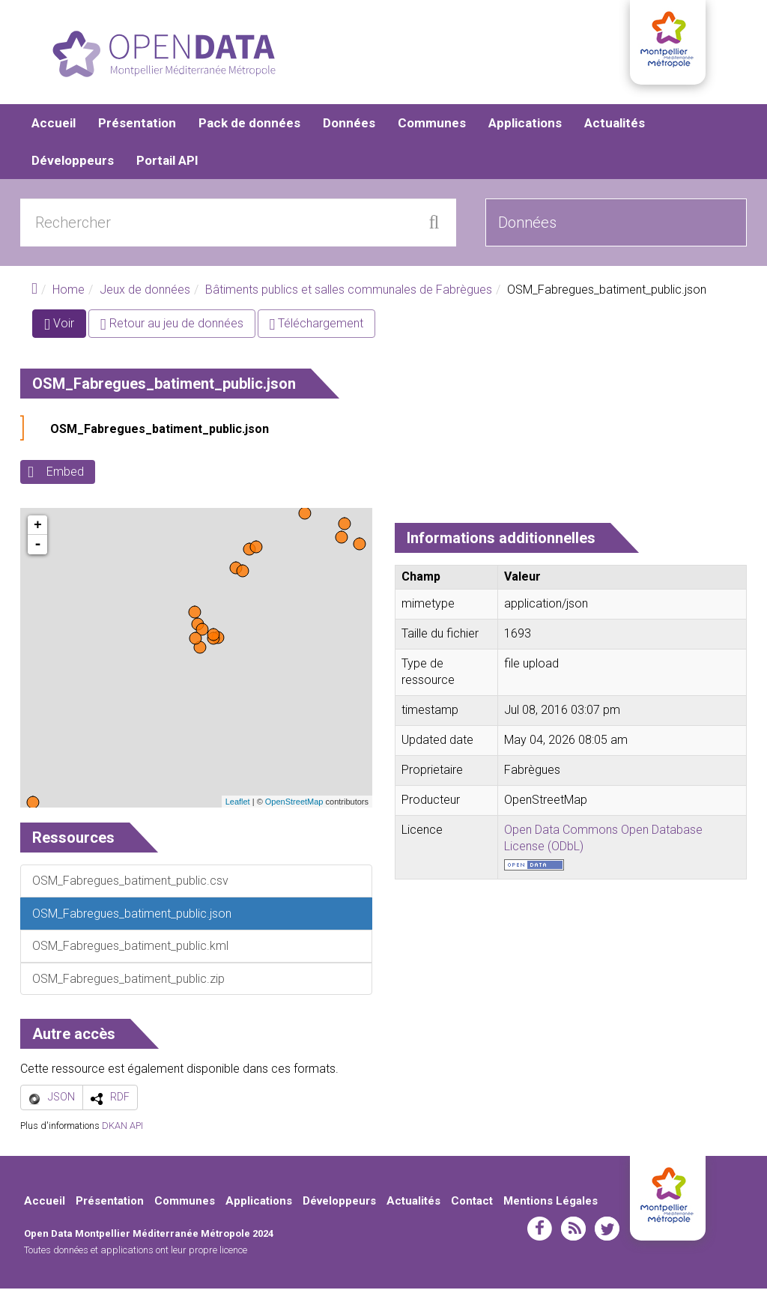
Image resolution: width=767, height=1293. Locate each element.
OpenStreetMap (294, 806)
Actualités (614, 127)
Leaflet (237, 806)
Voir (65, 331)
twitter (607, 1234)
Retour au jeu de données (171, 328)
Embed (65, 477)
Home (68, 294)
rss (573, 1234)
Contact (472, 1205)
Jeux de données (145, 294)
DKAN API (122, 1130)
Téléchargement (317, 328)
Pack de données (249, 127)
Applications (525, 127)
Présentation (137, 127)
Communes (432, 127)
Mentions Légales (550, 1205)
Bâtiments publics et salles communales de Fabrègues (348, 294)
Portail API (167, 164)
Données (349, 127)
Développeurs (72, 164)
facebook (539, 1234)
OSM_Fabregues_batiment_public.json (159, 434)
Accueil (53, 127)
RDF (120, 1101)
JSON (61, 1101)
